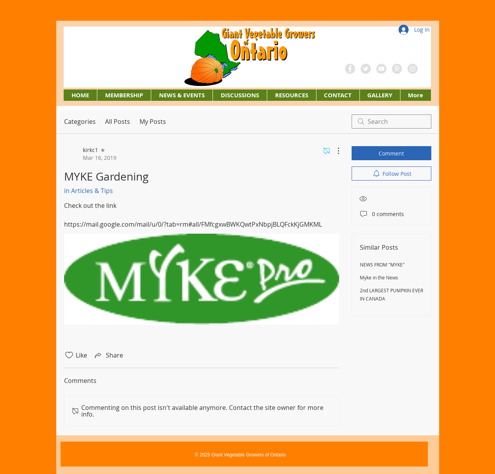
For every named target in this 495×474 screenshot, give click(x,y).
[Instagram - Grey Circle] (412, 69)
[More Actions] (334, 151)
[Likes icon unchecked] (69, 355)
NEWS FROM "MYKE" (382, 264)
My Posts (152, 121)
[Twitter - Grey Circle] (366, 69)
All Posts (117, 121)
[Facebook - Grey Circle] (350, 69)
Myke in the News (379, 277)
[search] (391, 121)
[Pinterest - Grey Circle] (397, 69)
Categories (80, 121)
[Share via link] (108, 355)
